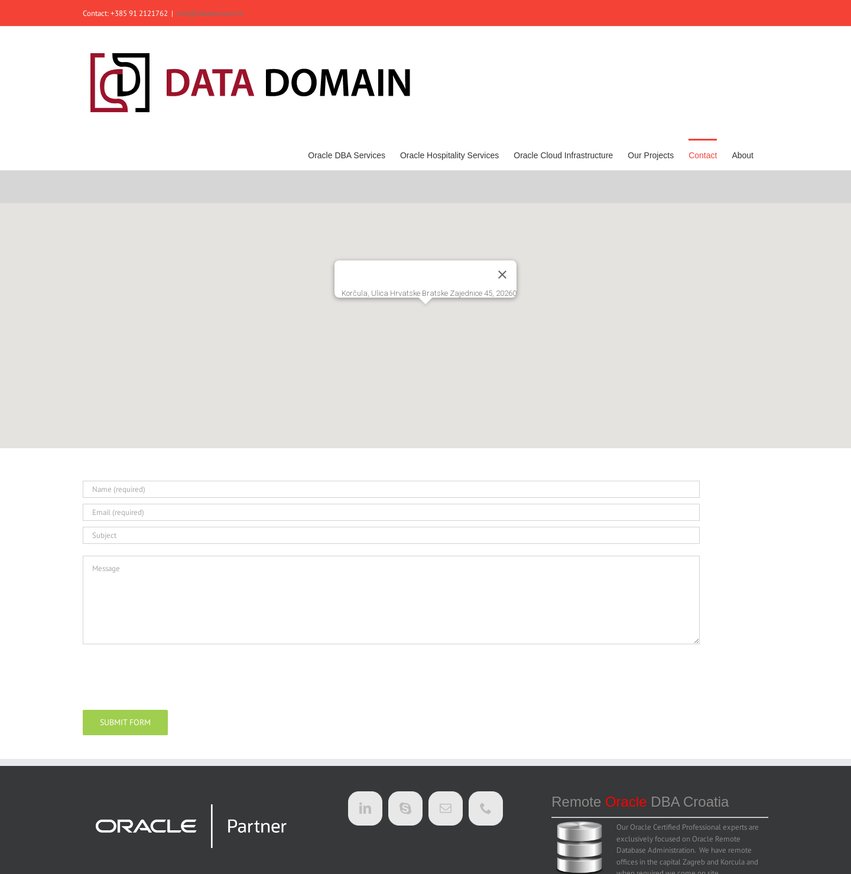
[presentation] (172, 675)
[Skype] (405, 808)
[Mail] (445, 808)
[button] (425, 315)
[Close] (502, 274)
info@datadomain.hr (210, 13)
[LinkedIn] (365, 808)
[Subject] (391, 535)
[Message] (391, 600)
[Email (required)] (391, 512)
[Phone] (486, 808)
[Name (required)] (391, 489)
